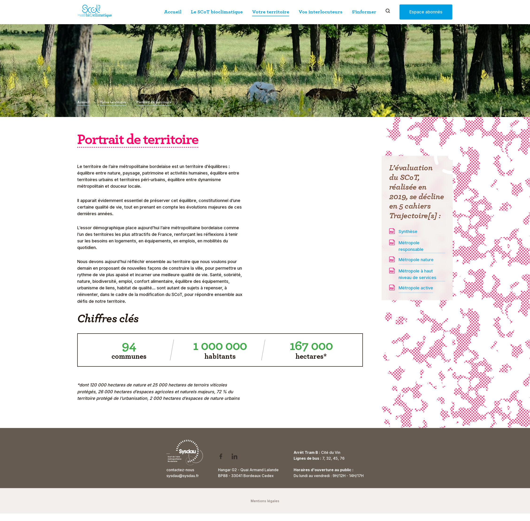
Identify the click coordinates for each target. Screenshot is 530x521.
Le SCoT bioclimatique (217, 11)
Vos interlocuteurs (320, 11)
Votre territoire (270, 11)
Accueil (172, 11)
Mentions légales (265, 501)
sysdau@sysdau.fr (182, 475)
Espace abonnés (425, 11)
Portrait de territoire (154, 102)
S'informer (364, 11)
